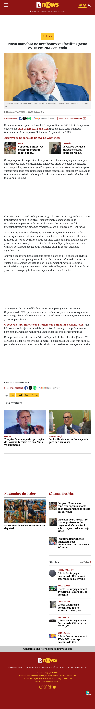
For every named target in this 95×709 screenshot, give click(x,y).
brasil (19, 395)
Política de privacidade (62, 668)
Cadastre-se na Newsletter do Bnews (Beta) (47, 648)
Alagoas (54, 11)
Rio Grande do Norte (43, 11)
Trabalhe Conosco (16, 668)
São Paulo (61, 11)
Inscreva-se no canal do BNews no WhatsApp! (32, 137)
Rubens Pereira (31, 395)
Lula (12, 395)
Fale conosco (32, 668)
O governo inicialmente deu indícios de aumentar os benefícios (43, 324)
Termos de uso (80, 668)
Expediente (44, 668)
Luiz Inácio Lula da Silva (33, 128)
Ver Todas (84, 562)
